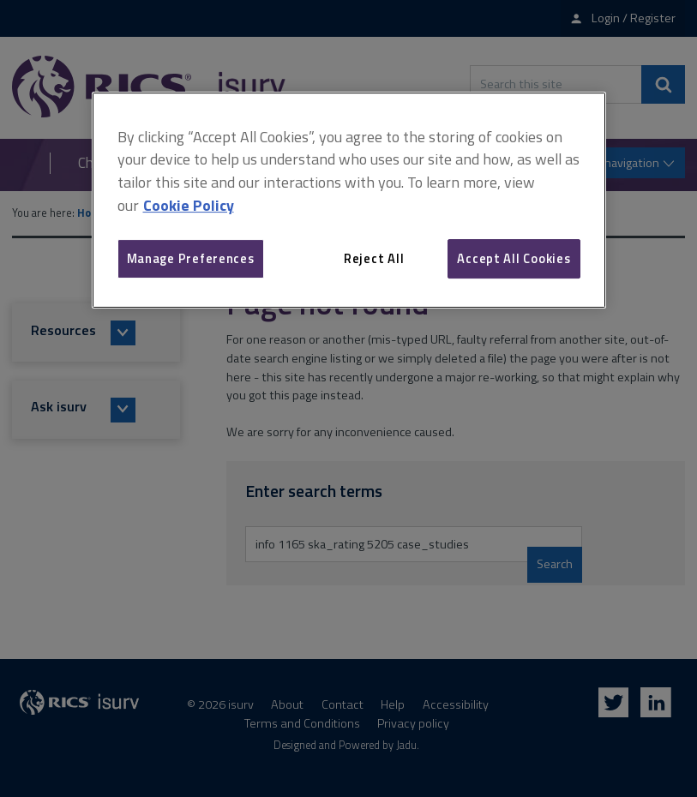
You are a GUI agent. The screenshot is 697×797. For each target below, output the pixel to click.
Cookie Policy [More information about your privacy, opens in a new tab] (188, 205)
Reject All (374, 258)
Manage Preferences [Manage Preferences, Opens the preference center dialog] (191, 258)
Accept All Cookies (513, 258)
